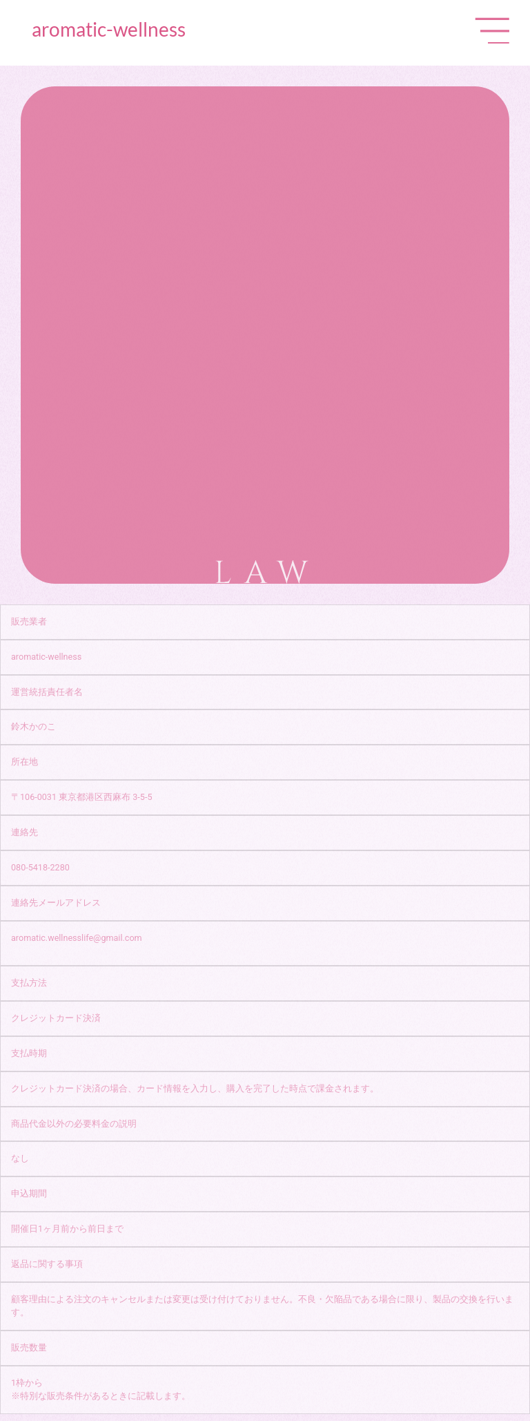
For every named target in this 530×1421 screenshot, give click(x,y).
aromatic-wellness (109, 29)
